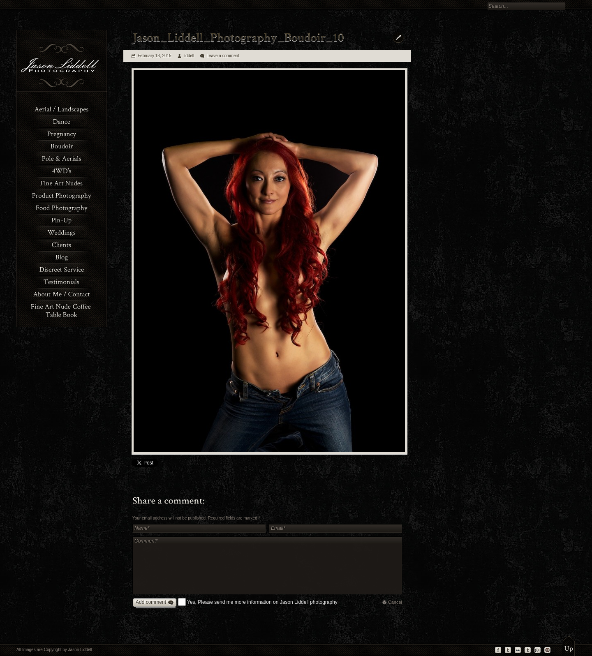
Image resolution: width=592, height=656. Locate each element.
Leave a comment (222, 55)
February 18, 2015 (154, 55)
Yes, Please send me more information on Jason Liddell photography (262, 602)
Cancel (395, 602)
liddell (189, 55)
